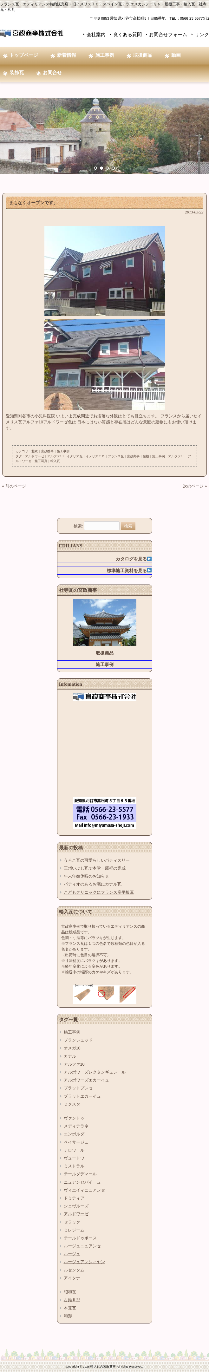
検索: (78, 526)
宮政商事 (133, 456)
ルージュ (72, 1253)
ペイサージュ (76, 1142)
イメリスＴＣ (95, 456)
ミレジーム (74, 1230)
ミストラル (74, 1166)
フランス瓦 (116, 456)
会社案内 (96, 34)
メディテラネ (76, 1126)
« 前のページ (14, 486)
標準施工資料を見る (129, 570)
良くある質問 (127, 34)
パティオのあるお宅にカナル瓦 (92, 884)
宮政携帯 (47, 451)
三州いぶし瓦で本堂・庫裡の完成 (95, 868)
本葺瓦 (70, 1308)
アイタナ (72, 1278)
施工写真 (41, 461)
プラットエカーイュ (82, 1096)
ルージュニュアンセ (82, 1246)
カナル (70, 1056)
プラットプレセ (78, 1088)
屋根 (146, 456)
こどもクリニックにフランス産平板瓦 (99, 892)
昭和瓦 (70, 1292)
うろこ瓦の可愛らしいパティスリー (97, 860)
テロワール (74, 1150)
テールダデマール (80, 1174)
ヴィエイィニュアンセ (84, 1190)
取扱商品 (105, 653)
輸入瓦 (55, 461)
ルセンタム (74, 1270)
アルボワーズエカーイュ (86, 1080)
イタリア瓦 (74, 456)
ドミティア (74, 1198)
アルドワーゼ (34, 456)
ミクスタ (72, 1104)
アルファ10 (55, 456)
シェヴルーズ (76, 1206)
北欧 (34, 451)
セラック (72, 1222)
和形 (68, 1316)
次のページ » (195, 486)
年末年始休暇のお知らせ (86, 876)
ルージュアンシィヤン (84, 1261)
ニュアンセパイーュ (82, 1182)
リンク (202, 34)
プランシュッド (78, 1040)
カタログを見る (134, 558)
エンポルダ (74, 1134)
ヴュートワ (74, 1158)
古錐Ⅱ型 (72, 1299)
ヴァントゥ (74, 1118)
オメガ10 (72, 1048)
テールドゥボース (80, 1238)
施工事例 (63, 451)
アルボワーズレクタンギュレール (95, 1072)
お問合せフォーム (168, 34)
